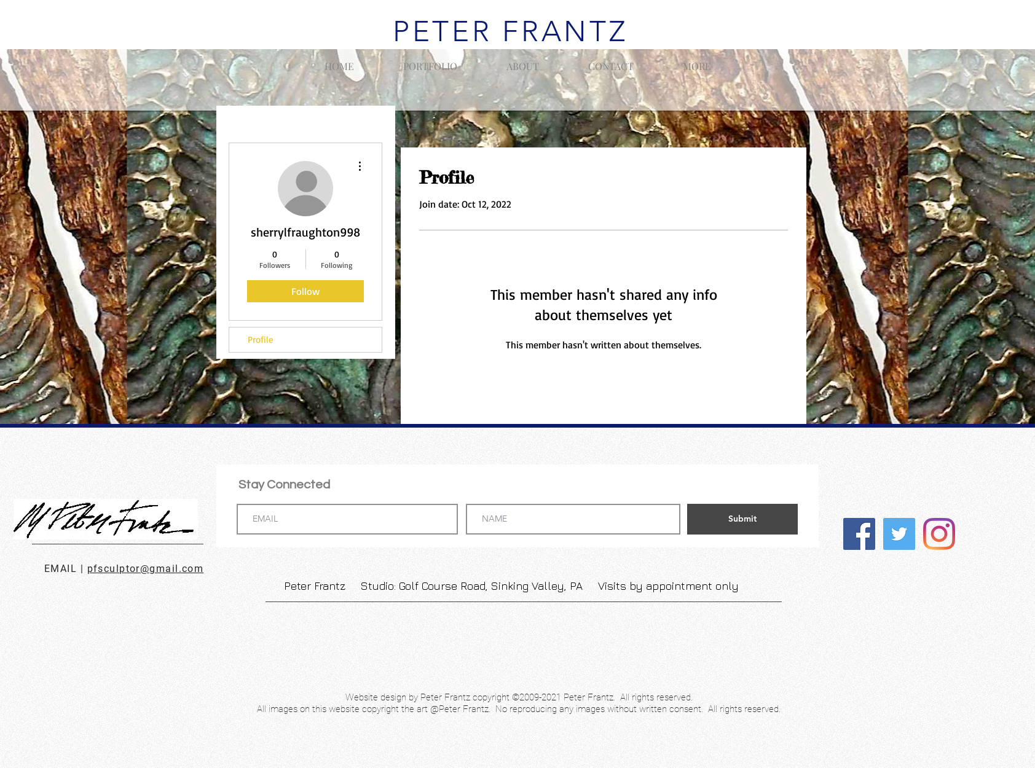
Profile (261, 339)
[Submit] (742, 519)
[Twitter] (899, 534)
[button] (430, 61)
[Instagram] (939, 534)
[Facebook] (859, 534)
